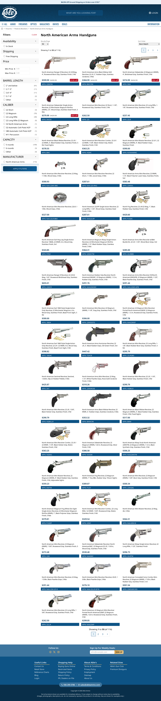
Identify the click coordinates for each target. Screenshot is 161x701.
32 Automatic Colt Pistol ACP (17, 127)
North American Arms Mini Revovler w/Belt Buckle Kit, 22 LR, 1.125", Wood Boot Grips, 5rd (140, 241)
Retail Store (39, 669)
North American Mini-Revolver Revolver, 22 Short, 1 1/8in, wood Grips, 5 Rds (98, 174)
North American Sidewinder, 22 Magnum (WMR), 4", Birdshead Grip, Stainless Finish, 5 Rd (141, 73)
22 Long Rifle (10, 117)
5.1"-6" (8, 96)
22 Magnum (10, 113)
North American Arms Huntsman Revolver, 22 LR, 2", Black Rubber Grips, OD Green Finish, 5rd (99, 344)
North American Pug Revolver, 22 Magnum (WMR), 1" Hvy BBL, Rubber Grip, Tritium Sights (99, 476)
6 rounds (9, 148)
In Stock (8, 46)
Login (36, 678)
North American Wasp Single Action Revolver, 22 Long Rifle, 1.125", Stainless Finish (140, 545)
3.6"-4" (8, 92)
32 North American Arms (15, 124)
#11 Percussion (11, 134)
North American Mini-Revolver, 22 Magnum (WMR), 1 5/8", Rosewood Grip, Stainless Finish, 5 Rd (60, 546)
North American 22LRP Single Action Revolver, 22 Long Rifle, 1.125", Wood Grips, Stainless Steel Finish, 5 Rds (100, 208)
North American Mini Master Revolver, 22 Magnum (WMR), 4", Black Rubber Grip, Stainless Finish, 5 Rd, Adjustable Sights (60, 477)
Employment (89, 672)
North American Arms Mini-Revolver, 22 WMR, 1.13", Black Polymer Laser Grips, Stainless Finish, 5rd (141, 175)
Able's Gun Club (117, 666)
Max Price (9, 73)
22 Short (8, 110)
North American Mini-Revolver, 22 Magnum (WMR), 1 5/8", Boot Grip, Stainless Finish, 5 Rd (140, 476)
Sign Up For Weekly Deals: (102, 648)
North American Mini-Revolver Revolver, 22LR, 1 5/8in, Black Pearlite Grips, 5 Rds (100, 578)
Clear (34, 35)
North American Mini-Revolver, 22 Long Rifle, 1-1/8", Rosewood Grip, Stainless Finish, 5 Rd (140, 106)
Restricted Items (65, 669)
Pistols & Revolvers (21, 29)
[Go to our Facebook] (50, 652)
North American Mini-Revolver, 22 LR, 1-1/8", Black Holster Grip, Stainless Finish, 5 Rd (139, 377)
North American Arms (14, 162)
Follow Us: (54, 648)
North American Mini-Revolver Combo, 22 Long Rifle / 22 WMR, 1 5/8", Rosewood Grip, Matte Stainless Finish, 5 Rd (100, 511)
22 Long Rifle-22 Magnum (16, 120)
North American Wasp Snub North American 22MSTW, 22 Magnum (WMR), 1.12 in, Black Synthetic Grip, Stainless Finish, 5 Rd (139, 444)
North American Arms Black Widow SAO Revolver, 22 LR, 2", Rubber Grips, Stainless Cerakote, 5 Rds (97, 74)
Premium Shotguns (118, 669)
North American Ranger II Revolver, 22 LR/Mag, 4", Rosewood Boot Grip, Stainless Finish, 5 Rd (59, 73)
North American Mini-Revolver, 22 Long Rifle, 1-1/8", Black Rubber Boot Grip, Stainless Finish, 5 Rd (140, 345)
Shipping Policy (64, 672)
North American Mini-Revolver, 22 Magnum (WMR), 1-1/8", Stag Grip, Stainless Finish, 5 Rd (99, 309)
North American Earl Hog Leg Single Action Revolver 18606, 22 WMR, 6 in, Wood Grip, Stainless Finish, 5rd (58, 242)
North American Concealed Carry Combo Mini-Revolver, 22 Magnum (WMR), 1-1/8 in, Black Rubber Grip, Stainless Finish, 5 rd (140, 579)
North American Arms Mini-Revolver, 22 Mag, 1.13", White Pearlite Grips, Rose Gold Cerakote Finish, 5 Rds (99, 378)
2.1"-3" (8, 89)
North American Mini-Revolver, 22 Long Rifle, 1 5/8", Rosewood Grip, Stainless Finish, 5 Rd (59, 611)
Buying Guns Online (66, 666)
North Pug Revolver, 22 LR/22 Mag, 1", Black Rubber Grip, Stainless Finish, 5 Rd (139, 207)
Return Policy (63, 675)
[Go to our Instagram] (58, 652)
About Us (88, 678)
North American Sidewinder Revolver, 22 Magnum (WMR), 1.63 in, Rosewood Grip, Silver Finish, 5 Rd (99, 444)
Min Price (9, 69)
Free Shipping (11, 56)
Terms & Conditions (92, 666)
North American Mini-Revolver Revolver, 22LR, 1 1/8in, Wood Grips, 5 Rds (59, 207)
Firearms (9, 29)
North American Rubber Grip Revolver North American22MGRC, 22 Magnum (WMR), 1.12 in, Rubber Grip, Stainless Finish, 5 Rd (99, 277)
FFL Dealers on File (66, 678)
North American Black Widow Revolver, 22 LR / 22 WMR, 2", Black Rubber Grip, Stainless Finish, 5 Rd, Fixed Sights (60, 142)
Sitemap (87, 675)
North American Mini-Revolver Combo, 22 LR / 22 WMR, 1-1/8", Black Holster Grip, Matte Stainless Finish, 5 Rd (59, 444)
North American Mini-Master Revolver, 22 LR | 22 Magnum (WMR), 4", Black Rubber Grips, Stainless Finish (141, 142)
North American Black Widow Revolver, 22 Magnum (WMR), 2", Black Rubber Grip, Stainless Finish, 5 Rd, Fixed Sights (141, 411)
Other (7, 100)
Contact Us (39, 666)
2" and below (10, 85)
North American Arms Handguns (41, 29)
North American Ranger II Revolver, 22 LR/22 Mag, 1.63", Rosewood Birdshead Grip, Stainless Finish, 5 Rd (59, 277)
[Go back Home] (2, 29)
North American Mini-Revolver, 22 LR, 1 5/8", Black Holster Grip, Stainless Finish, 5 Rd (58, 410)
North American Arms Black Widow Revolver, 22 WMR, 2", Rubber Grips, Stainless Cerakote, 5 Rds (100, 410)
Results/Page (45, 43)
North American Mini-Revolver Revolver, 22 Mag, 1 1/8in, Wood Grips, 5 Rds (60, 174)
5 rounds (9, 144)
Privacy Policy (90, 669)
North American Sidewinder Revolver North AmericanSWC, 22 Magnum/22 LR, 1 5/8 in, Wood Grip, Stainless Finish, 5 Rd (98, 546)
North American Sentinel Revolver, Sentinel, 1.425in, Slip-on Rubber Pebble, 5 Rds (58, 377)
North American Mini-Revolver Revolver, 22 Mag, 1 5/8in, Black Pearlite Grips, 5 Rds (60, 578)
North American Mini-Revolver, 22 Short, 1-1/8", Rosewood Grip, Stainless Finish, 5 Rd (99, 106)
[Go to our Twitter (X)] (54, 652)
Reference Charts (41, 672)
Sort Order (149, 43)
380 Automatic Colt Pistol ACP (17, 131)
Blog (36, 675)
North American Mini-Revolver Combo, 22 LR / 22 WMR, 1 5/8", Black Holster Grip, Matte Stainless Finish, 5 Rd (99, 142)
